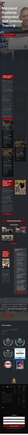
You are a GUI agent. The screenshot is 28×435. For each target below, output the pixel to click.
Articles (19, 387)
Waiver (19, 404)
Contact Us (15, 393)
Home (14, 387)
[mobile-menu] (24, 2)
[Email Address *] (14, 423)
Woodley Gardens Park (24, 401)
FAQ (18, 388)
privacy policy (15, 428)
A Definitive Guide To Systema (19, 393)
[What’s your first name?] (14, 418)
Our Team (15, 388)
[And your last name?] (14, 421)
